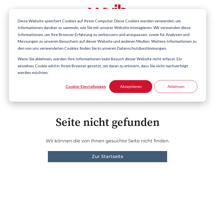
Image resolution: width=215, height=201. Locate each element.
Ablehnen (175, 86)
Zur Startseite (107, 156)
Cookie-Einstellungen (86, 86)
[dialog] (107, 55)
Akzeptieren (131, 86)
